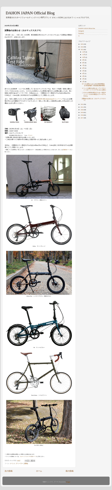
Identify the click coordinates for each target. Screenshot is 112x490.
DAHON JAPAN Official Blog (30, 13)
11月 (83, 54)
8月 (83, 62)
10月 (83, 57)
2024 (82, 47)
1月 (83, 81)
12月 (83, 52)
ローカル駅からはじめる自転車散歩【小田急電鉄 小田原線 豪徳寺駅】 (93, 84)
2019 (82, 112)
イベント (12, 463)
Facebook (81, 33)
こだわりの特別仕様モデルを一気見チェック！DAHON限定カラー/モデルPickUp (94, 94)
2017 (82, 118)
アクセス (30, 135)
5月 (83, 71)
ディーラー (19, 463)
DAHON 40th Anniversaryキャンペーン (49, 99)
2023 (82, 49)
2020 (82, 109)
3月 (83, 76)
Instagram (81, 31)
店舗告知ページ (66, 149)
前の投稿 (70, 471)
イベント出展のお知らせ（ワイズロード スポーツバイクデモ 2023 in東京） (94, 89)
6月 (83, 68)
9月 (83, 60)
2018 (82, 115)
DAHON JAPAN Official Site (86, 28)
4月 (83, 73)
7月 (83, 65)
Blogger (68, 482)
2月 (83, 79)
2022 (82, 104)
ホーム (39, 471)
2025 (82, 44)
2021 (82, 107)
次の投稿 (8, 471)
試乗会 (26, 463)
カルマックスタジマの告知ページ (28, 456)
